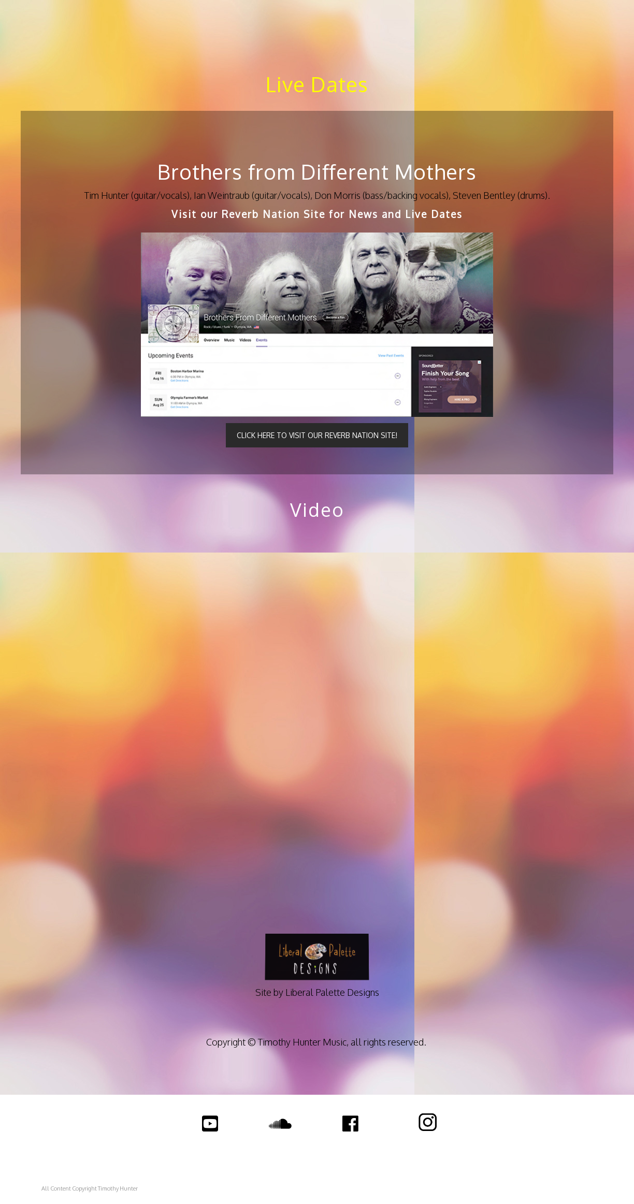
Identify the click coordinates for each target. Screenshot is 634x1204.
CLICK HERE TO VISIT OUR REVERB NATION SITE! (317, 435)
